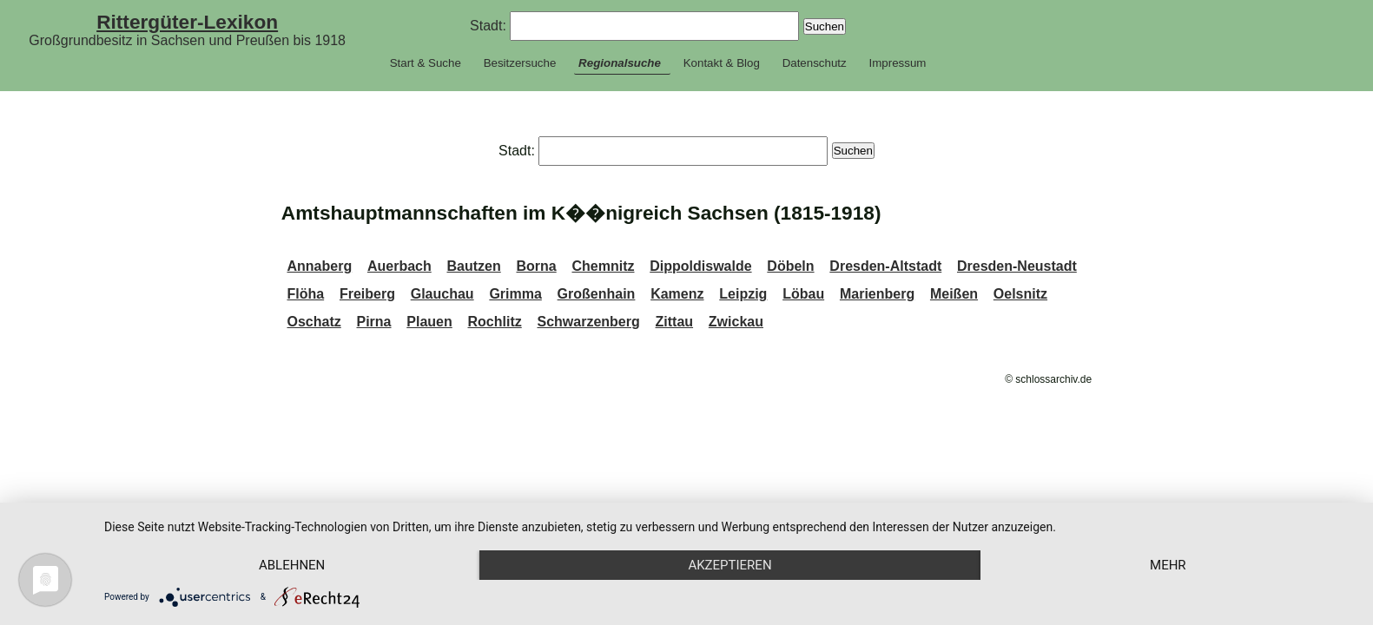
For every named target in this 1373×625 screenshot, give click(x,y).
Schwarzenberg (589, 321)
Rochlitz (495, 321)
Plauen (429, 321)
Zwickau (736, 321)
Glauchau (442, 293)
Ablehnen (292, 565)
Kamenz (676, 293)
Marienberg (877, 293)
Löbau (803, 293)
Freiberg (367, 293)
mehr (1168, 565)
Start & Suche (425, 62)
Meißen (954, 293)
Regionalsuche (619, 62)
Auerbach (399, 266)
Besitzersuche (520, 62)
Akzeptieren (729, 565)
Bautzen (473, 266)
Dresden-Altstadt (885, 266)
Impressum (897, 62)
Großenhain (597, 293)
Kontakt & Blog (721, 62)
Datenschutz (814, 62)
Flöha (305, 293)
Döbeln (790, 266)
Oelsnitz (1020, 293)
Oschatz (313, 321)
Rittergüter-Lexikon (187, 21)
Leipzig (743, 293)
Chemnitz (602, 266)
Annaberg (319, 266)
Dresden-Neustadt (1017, 266)
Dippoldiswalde (700, 266)
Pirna (374, 321)
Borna (536, 266)
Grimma (515, 293)
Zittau (675, 321)
